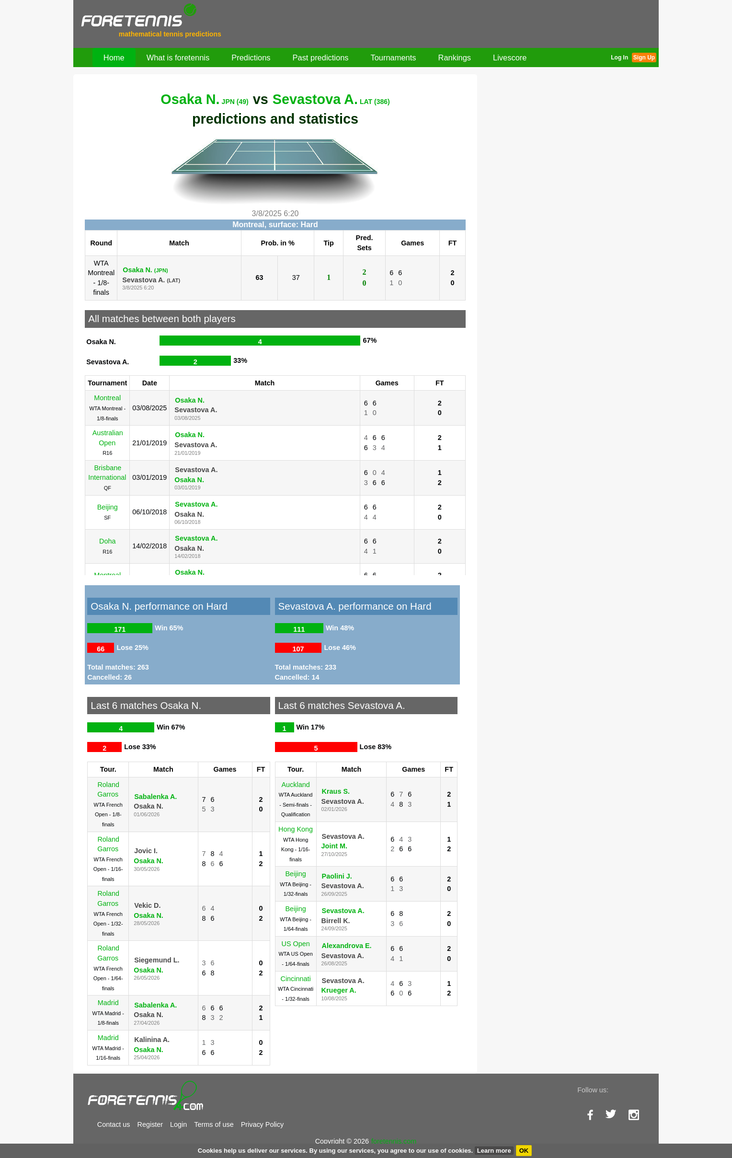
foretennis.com (393, 1141)
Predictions (250, 57)
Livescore (509, 57)
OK (524, 1150)
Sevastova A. (331, 99)
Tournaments (393, 57)
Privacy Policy (262, 1124)
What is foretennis (178, 57)
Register (150, 1124)
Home (114, 57)
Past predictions (321, 57)
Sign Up (644, 57)
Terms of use (213, 1124)
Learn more (494, 1150)
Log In (619, 57)
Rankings (454, 57)
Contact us (113, 1124)
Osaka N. (204, 99)
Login (178, 1124)
